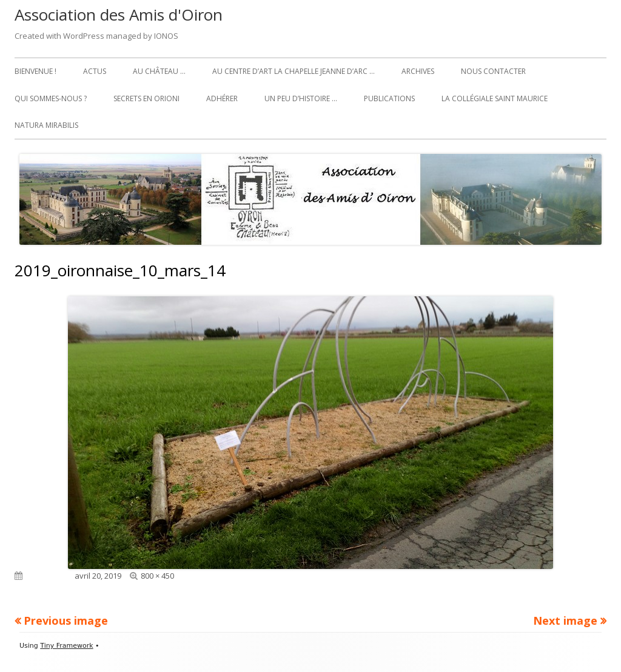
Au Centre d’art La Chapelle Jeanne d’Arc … (293, 71)
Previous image (66, 620)
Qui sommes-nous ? (51, 98)
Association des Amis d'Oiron (119, 14)
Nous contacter (493, 71)
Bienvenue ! (35, 71)
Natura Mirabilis (46, 125)
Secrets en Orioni (146, 98)
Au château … (159, 71)
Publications (389, 98)
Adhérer (222, 98)
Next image (565, 620)
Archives (417, 71)
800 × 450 (157, 575)
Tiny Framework (66, 646)
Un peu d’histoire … (300, 98)
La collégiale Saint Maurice (494, 98)
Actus (94, 71)
